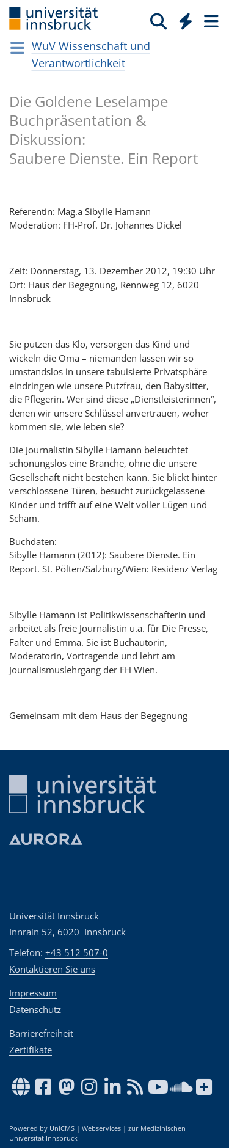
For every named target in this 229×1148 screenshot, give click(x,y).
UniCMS (62, 1128)
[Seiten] (210, 20)
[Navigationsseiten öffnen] (17, 47)
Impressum (33, 993)
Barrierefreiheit (41, 1033)
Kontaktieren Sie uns (52, 969)
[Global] (182, 19)
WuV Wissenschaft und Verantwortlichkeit (91, 54)
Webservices (101, 1128)
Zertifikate (30, 1050)
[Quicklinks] (186, 20)
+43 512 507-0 (76, 952)
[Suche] (158, 20)
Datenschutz (35, 1009)
